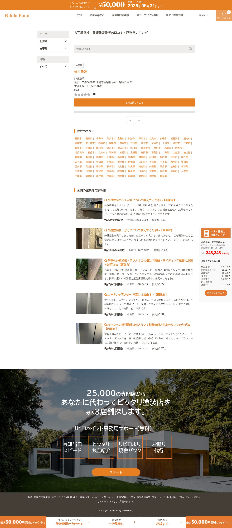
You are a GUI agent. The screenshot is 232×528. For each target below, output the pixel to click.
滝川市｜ (100, 148)
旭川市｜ (111, 138)
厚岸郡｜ (100, 176)
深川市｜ (134, 148)
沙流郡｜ (90, 171)
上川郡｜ (143, 162)
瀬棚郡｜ (100, 157)
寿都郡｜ (132, 157)
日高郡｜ (143, 171)
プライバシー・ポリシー (190, 497)
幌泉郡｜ (132, 171)
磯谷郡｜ (143, 157)
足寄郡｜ (185, 171)
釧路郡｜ (90, 176)
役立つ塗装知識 (174, 15)
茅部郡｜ (156, 152)
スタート (116, 472)
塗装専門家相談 (120, 15)
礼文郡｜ (121, 166)
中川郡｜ (164, 162)
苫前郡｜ (79, 166)
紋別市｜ (156, 143)
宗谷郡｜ (100, 166)
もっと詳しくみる (135, 102)
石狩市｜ (92, 152)
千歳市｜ (90, 148)
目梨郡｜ (164, 176)
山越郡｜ (177, 152)
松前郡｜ (124, 152)
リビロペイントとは (107, 501)
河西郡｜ (164, 171)
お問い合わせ (108, 497)
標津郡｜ (153, 176)
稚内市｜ (102, 143)
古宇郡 (53, 48)
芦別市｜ (124, 143)
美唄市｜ (113, 143)
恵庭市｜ (169, 148)
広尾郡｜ (175, 171)
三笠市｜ (188, 143)
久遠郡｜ (111, 157)
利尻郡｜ (132, 166)
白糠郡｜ (132, 176)
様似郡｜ (121, 171)
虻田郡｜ (153, 157)
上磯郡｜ (134, 152)
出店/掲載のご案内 (125, 497)
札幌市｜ (79, 138)
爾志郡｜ (79, 157)
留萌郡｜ (185, 162)
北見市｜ (153, 138)
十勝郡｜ (79, 176)
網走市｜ (188, 138)
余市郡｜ (90, 162)
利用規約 (171, 497)
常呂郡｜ (164, 166)
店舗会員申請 (143, 497)
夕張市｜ (164, 138)
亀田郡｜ (145, 152)
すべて (53, 66)
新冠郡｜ (100, 171)
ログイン (95, 497)
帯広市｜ (143, 138)
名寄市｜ (177, 143)
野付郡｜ (143, 176)
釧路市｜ (132, 138)
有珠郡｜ (185, 166)
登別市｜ (158, 148)
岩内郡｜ (164, 157)
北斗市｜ (102, 152)
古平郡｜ (79, 162)
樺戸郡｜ (121, 162)
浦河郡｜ (111, 171)
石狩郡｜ (113, 152)
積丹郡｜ (185, 157)
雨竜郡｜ (132, 162)
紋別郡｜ (175, 166)
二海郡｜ (166, 152)
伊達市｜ (179, 148)
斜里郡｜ (153, 166)
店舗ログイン (126, 501)
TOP (79, 15)
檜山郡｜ (188, 152)
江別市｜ (134, 143)
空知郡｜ (100, 162)
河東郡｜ (153, 171)
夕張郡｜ (111, 162)
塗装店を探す (97, 15)
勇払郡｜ (153, 162)
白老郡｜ (79, 171)
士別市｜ (166, 143)
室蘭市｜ (121, 138)
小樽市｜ (100, 138)
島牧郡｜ (121, 157)
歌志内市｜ (123, 148)
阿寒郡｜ (121, 176)
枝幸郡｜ (111, 166)
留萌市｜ (79, 143)
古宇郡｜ (175, 157)
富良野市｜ (146, 148)
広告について (158, 497)
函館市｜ (90, 138)
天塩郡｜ (90, 166)
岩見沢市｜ (176, 138)
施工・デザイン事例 (147, 15)
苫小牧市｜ (91, 143)
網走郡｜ (143, 166)
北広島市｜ (80, 152)
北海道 (53, 41)
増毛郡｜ (175, 162)
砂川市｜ (111, 148)
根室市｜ (79, 148)
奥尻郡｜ (90, 157)
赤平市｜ (145, 143)
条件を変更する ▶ (216, 293)
